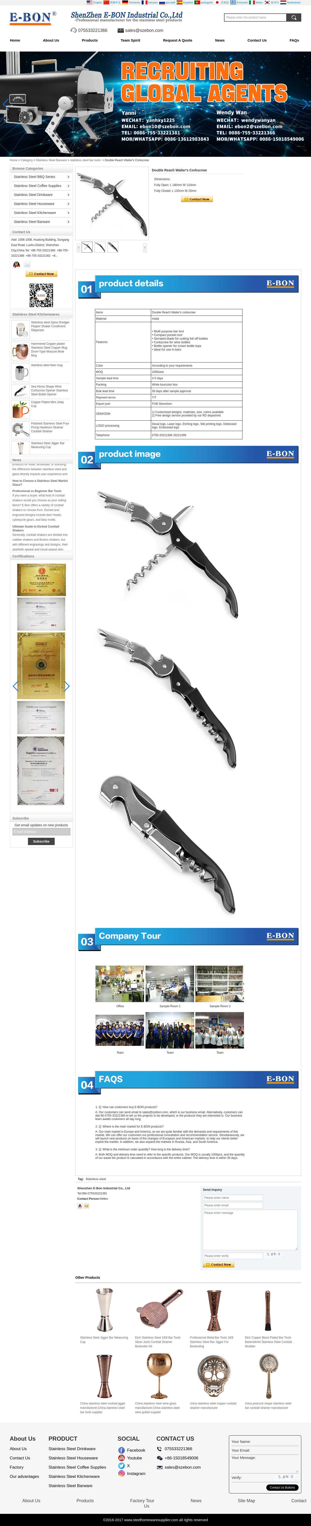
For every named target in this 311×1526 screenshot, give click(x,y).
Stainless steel (96, 1179)
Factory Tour (142, 1500)
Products (90, 40)
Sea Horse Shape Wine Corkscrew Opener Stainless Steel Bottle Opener (49, 391)
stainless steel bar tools (85, 160)
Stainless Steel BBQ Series (34, 177)
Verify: (237, 1477)
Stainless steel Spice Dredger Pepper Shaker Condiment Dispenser (50, 327)
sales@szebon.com (144, 30)
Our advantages (24, 1476)
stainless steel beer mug (46, 366)
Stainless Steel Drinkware (33, 195)
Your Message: (244, 1457)
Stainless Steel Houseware (34, 204)
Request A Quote (177, 40)
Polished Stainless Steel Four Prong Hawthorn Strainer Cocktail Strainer (50, 428)
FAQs (294, 40)
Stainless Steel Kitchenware (35, 213)
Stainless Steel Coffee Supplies (37, 186)
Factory (17, 1467)
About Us (51, 40)
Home (15, 40)
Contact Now (41, 274)
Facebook (131, 1450)
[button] (150, 153)
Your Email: (241, 1450)
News (220, 40)
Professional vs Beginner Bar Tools (36, 492)
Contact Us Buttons (282, 1487)
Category (27, 160)
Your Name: (241, 1441)
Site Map (246, 1500)
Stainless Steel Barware (51, 160)
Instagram (131, 1473)
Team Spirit (130, 40)
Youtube (131, 1458)
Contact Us (257, 40)
